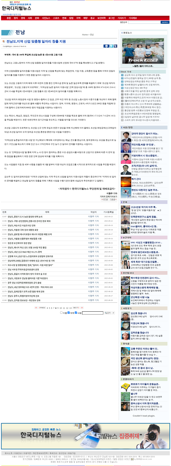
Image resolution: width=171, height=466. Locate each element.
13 (70, 307)
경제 (23, 18)
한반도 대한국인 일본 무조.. (144, 190)
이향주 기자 (93, 216)
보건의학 (101, 18)
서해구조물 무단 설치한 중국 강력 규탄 (141, 91)
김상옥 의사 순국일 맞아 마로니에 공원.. (142, 75)
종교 (92, 18)
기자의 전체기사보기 (108, 196)
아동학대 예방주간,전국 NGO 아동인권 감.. (143, 97)
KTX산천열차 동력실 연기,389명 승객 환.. (143, 78)
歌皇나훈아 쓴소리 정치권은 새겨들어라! (142, 94)
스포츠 (56, 18)
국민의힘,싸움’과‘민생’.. (143, 144)
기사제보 (133, 18)
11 (64, 307)
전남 (92, 34)
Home (85, 34)
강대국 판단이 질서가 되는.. (144, 133)
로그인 (112, 18)
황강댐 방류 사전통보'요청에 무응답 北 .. (142, 110)
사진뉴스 (46, 18)
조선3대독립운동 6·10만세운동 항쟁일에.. (143, 113)
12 (67, 307)
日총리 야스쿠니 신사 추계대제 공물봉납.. (143, 104)
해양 (85, 18)
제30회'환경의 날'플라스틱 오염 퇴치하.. (142, 85)
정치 (16, 18)
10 (61, 307)
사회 (30, 18)
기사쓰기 (122, 18)
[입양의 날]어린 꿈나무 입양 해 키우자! (141, 117)
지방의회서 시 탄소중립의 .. (144, 155)
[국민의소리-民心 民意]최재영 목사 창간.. (143, 107)
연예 (64, 18)
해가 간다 (136, 179)
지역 (78, 18)
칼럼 (71, 18)
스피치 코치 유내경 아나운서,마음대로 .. (142, 120)
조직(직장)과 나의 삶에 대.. (144, 165)
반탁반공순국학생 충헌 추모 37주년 (140, 81)
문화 (37, 18)
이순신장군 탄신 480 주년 (135, 88)
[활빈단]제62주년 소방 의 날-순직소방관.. (143, 101)
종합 (9, 18)
